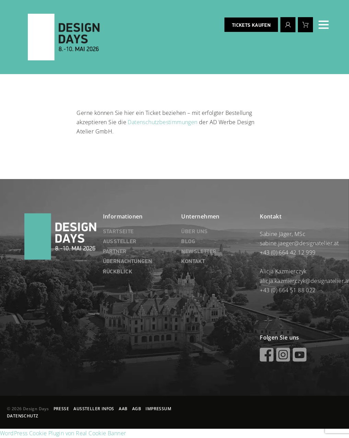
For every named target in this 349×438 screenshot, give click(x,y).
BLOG (188, 242)
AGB (136, 409)
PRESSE (61, 409)
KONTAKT (193, 261)
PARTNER (115, 251)
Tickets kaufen (251, 25)
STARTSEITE (118, 232)
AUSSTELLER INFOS (93, 409)
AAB (123, 409)
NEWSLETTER (198, 251)
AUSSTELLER (120, 242)
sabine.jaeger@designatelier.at (299, 243)
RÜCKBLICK (117, 272)
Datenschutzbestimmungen (162, 122)
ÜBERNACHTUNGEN (127, 261)
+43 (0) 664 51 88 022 (287, 290)
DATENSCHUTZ (22, 416)
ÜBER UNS (194, 232)
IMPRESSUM (158, 409)
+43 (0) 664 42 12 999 (287, 252)
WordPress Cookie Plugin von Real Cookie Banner (63, 433)
